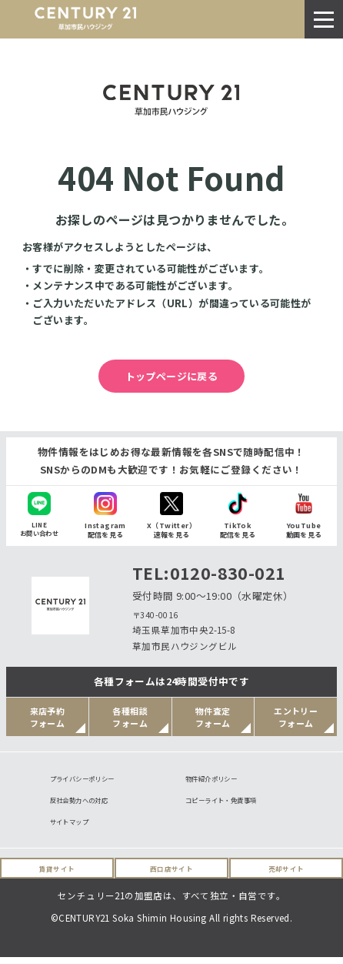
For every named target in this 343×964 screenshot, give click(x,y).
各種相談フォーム (130, 717)
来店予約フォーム (47, 717)
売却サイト (286, 875)
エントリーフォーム (296, 717)
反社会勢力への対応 (86, 803)
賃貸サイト (57, 875)
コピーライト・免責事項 (229, 803)
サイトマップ (74, 827)
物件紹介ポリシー (217, 779)
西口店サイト (171, 875)
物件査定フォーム (213, 717)
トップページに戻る (171, 376)
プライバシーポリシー (90, 779)
